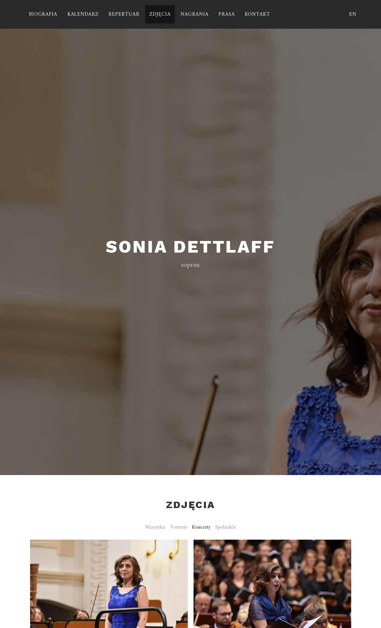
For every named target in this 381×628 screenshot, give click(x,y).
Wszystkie (155, 527)
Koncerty (201, 527)
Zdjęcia (159, 14)
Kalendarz (83, 14)
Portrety (178, 527)
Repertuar (123, 14)
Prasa (226, 14)
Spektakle (225, 527)
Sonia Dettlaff (190, 246)
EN (352, 14)
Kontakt (257, 14)
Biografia (43, 14)
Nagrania (194, 14)
